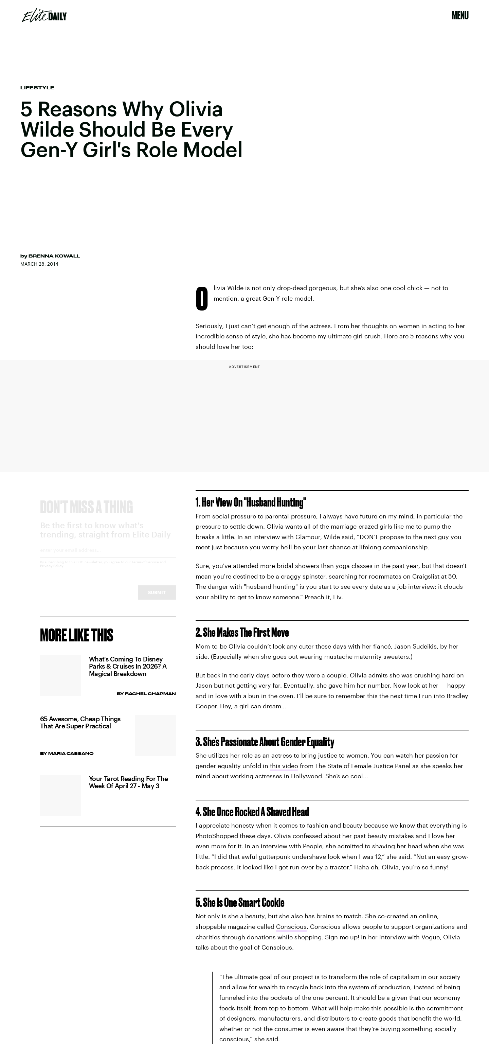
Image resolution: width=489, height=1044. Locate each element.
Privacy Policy (52, 572)
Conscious (291, 926)
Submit (157, 598)
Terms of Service (145, 568)
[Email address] (108, 558)
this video (284, 765)
